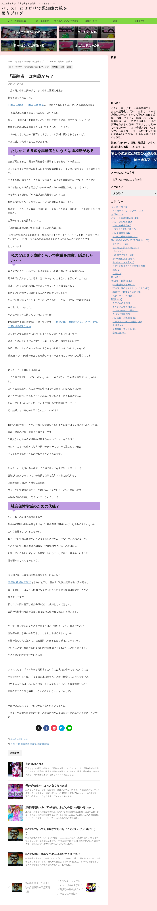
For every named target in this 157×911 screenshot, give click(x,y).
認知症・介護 (91, 21)
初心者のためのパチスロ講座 (66, 22)
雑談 (115, 21)
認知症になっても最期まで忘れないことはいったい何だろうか (59, 817)
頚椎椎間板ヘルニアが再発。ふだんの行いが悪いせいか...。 (58, 795)
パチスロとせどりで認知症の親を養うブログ (78, 901)
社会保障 (25, 732)
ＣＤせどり (140, 21)
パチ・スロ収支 (42, 21)
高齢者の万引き (34, 752)
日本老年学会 (15, 95)
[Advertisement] (134, 70)
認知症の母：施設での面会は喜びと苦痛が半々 (51, 838)
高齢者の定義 (43, 732)
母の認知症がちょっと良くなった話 (45, 774)
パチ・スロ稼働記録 (17, 21)
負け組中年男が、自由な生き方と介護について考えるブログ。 (78, 897)
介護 (13, 732)
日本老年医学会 (32, 95)
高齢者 (33, 732)
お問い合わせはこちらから (125, 170)
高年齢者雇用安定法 (18, 571)
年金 (18, 732)
